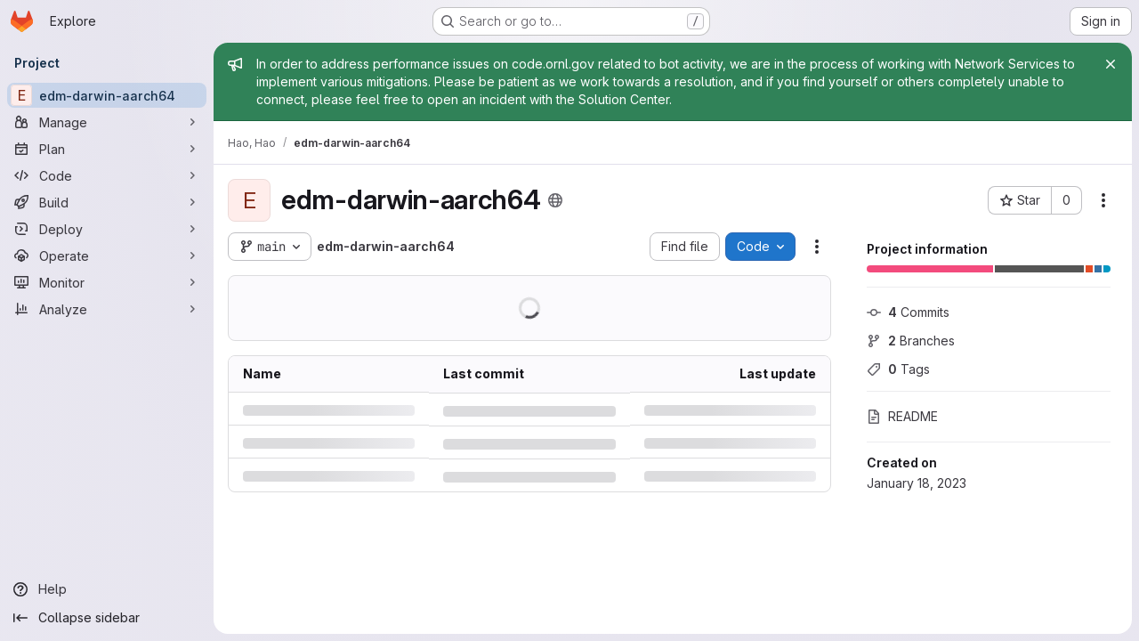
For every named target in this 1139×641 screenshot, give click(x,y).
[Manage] (106, 122)
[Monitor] (106, 282)
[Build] (106, 202)
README (902, 416)
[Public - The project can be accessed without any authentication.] (555, 200)
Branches (911, 340)
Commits (908, 312)
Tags (898, 369)
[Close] (1110, 64)
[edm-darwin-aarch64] (106, 95)
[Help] (106, 589)
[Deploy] (106, 228)
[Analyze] (106, 308)
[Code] (106, 175)
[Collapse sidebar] (106, 617)
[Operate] (106, 255)
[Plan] (106, 148)
